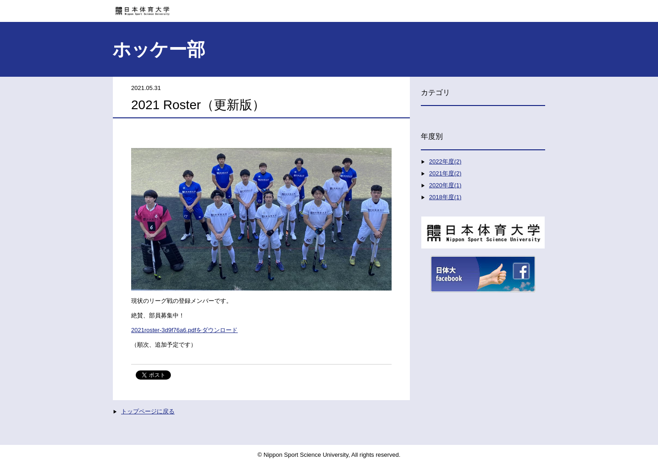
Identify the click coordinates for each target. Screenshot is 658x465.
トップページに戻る (148, 411)
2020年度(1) (445, 185)
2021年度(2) (445, 173)
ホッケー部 (158, 49)
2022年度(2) (445, 161)
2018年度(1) (445, 197)
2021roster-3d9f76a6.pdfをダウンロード (184, 330)
